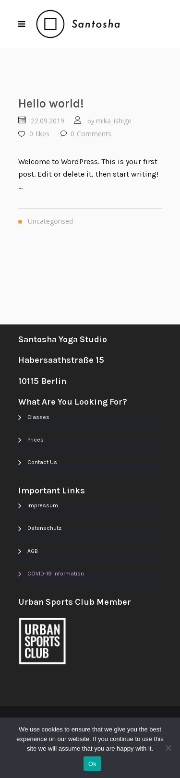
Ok (92, 763)
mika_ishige (114, 120)
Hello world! (51, 103)
